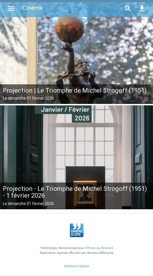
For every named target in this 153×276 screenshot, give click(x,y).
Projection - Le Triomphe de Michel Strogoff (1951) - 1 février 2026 (75, 192)
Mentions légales (76, 266)
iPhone (90, 248)
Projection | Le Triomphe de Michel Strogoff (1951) (75, 90)
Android (107, 248)
